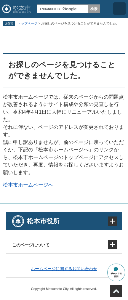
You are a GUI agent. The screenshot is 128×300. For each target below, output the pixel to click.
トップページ (27, 23)
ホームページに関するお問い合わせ (64, 268)
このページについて (30, 245)
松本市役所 (43, 221)
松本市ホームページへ (28, 185)
